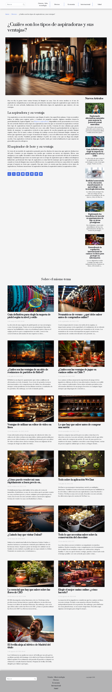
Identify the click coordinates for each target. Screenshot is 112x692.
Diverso (57, 4)
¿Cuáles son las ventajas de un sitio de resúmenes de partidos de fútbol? (28, 371)
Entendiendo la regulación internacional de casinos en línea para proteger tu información (95, 252)
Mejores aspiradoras (41, 121)
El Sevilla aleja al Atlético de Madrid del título (29, 646)
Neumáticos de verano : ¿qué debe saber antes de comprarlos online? (80, 316)
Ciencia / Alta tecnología (43, 4)
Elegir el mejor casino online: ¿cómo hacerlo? (77, 591)
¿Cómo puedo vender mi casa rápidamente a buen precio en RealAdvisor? (24, 482)
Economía (71, 4)
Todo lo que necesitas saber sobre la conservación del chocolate (77, 536)
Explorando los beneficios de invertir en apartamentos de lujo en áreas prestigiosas (95, 218)
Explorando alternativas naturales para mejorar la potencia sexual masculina (95, 120)
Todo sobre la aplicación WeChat (76, 479)
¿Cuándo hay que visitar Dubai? (25, 534)
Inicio (7, 14)
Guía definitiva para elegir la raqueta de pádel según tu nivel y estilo (94, 152)
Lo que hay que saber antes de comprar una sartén (79, 426)
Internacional (85, 4)
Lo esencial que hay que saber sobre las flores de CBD (29, 591)
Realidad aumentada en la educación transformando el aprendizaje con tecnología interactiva (95, 185)
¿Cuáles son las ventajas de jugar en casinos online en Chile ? (77, 371)
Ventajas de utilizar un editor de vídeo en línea (29, 426)
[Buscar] (16, 4)
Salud (99, 4)
